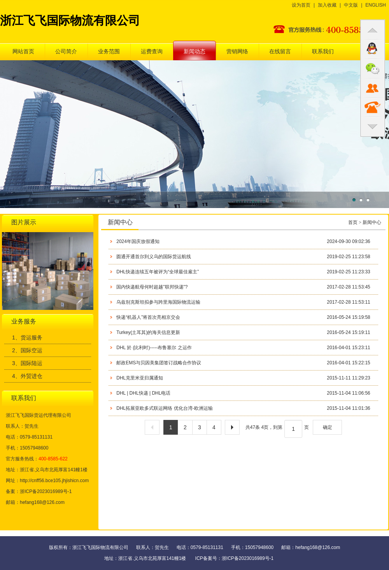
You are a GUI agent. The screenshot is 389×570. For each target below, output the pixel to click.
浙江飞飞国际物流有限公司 (70, 20)
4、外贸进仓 (27, 376)
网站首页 (23, 51)
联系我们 (323, 51)
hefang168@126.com (42, 502)
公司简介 (66, 51)
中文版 (351, 5)
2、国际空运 (27, 350)
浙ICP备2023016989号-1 (247, 558)
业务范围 (109, 51)
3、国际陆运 (27, 363)
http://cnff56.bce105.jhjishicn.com (54, 480)
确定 (327, 427)
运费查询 (152, 51)
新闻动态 (194, 51)
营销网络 (237, 51)
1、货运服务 (27, 337)
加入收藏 (327, 5)
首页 (352, 222)
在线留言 (280, 51)
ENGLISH (375, 5)
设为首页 (301, 5)
